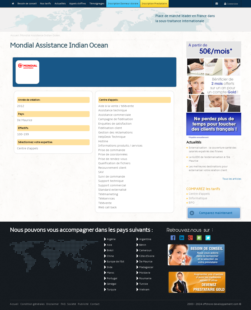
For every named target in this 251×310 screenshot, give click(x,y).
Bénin (142, 244)
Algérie (111, 239)
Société (71, 304)
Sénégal (111, 283)
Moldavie (144, 272)
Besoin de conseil (26, 3)
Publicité (83, 304)
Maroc (110, 272)
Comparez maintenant (215, 213)
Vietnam (144, 289)
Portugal (112, 278)
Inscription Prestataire (154, 3)
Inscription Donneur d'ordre (123, 3)
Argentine (145, 239)
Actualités (60, 3)
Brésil (110, 250)
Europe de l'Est (115, 261)
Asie (109, 244)
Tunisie (143, 283)
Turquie (111, 289)
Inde (109, 267)
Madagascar (146, 267)
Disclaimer (52, 304)
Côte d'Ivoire (146, 256)
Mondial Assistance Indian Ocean (40, 35)
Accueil (14, 35)
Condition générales (32, 304)
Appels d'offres (77, 3)
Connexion (232, 3)
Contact (94, 304)
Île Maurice (145, 261)
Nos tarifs (45, 3)
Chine (110, 256)
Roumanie (145, 278)
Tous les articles (231, 178)
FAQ (63, 304)
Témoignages (96, 3)
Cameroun (145, 250)
